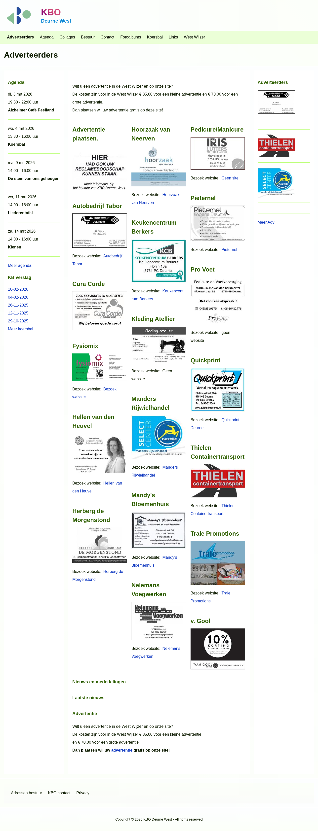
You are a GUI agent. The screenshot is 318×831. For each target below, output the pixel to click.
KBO (51, 12)
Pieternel (229, 249)
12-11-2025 (18, 313)
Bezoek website (86, 256)
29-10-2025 (18, 321)
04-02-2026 (18, 297)
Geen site (229, 178)
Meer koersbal (20, 329)
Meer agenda (19, 265)
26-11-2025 (18, 305)
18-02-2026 (18, 289)
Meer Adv (266, 222)
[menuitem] (20, 37)
